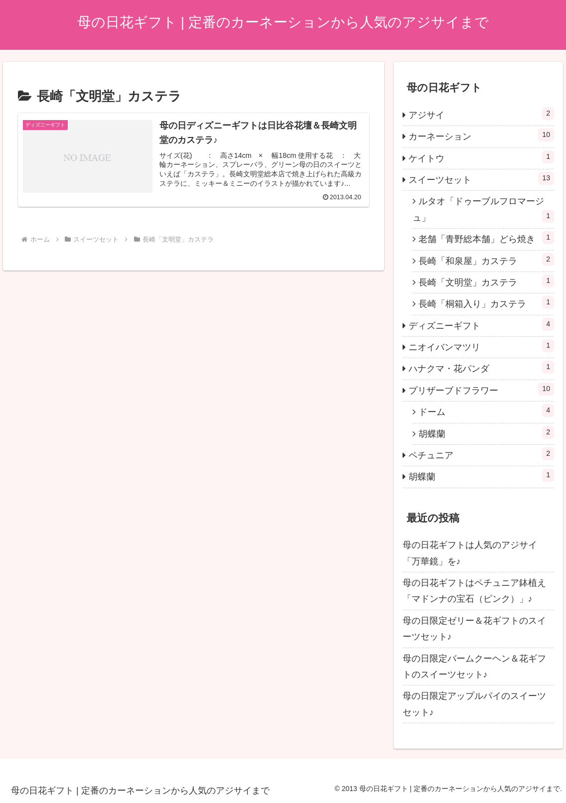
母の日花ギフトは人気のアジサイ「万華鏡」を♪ (470, 553)
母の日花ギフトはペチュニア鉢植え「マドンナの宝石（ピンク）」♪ (474, 591)
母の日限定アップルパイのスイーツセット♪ (474, 704)
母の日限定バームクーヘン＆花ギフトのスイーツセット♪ (474, 666)
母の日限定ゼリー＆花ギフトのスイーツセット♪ (474, 629)
